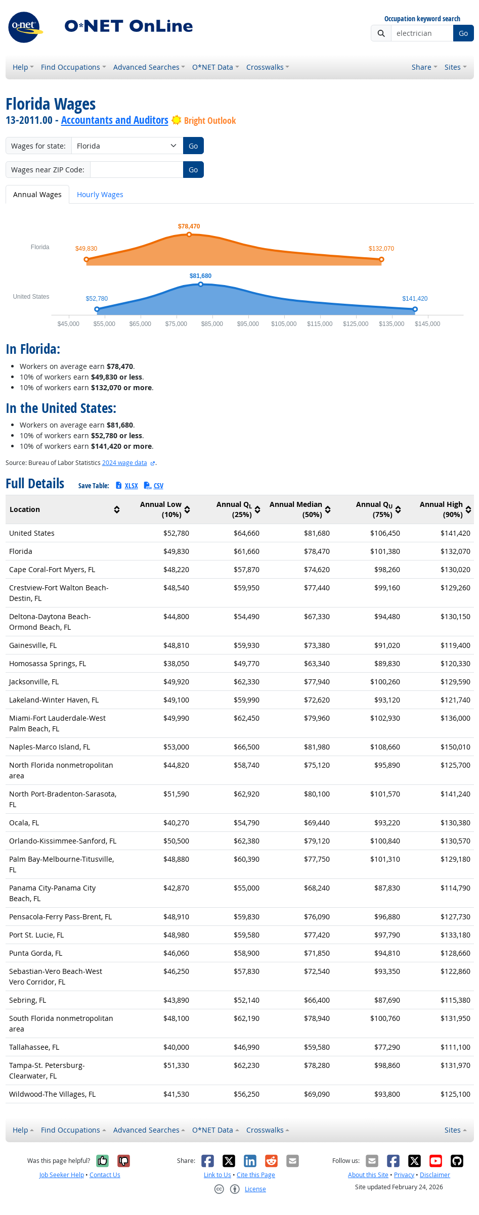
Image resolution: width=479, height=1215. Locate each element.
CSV (153, 485)
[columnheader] (64, 509)
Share (421, 67)
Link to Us (217, 1175)
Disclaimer (435, 1175)
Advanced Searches (146, 67)
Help (20, 67)
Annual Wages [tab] (37, 194)
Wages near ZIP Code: (47, 169)
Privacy (404, 1175)
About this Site (368, 1175)
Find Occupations (70, 67)
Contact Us (105, 1175)
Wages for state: (38, 146)
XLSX (126, 485)
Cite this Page (256, 1175)
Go (463, 33)
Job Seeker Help (61, 1175)
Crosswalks (265, 67)
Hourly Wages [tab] (100, 194)
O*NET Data (212, 67)
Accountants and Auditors (114, 120)
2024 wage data (124, 462)
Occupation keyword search (422, 19)
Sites (453, 67)
